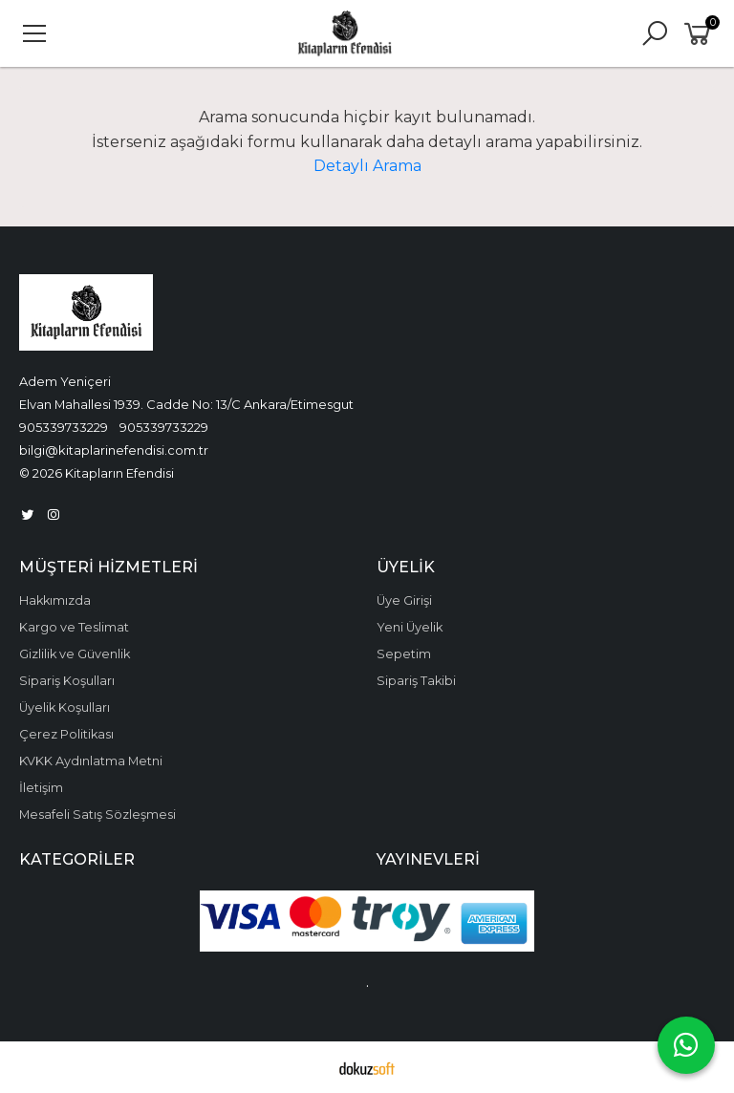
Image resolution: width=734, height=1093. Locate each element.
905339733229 (63, 427)
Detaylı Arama (367, 166)
